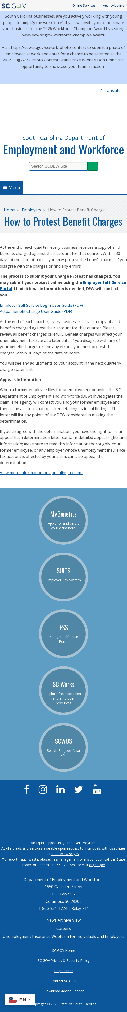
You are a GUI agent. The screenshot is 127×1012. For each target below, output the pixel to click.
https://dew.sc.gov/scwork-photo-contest (48, 47)
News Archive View (63, 920)
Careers (63, 928)
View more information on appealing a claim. (41, 472)
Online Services (84, 5)
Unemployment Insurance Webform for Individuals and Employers (63, 936)
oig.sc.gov (97, 864)
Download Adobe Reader (64, 991)
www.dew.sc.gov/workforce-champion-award (63, 35)
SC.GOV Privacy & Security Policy (63, 960)
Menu (11, 187)
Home (9, 209)
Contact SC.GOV (63, 981)
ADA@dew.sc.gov (65, 853)
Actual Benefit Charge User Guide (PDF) (36, 311)
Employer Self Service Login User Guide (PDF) (41, 305)
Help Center (63, 970)
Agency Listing (113, 5)
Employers (31, 209)
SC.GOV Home (63, 950)
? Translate (110, 90)
